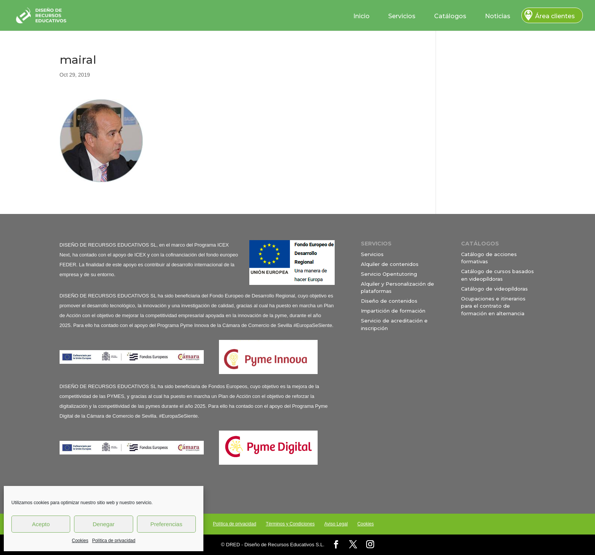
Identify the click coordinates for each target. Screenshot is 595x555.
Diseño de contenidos (389, 301)
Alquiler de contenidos (390, 264)
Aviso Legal (336, 524)
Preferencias (166, 524)
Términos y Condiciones (290, 524)
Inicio (361, 16)
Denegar (104, 524)
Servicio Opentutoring (389, 274)
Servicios (402, 16)
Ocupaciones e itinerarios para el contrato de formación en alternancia (493, 306)
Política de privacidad (113, 540)
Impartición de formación (393, 311)
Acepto (41, 524)
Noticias (497, 16)
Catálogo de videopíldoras (494, 289)
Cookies (80, 540)
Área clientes (555, 16)
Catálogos (450, 16)
